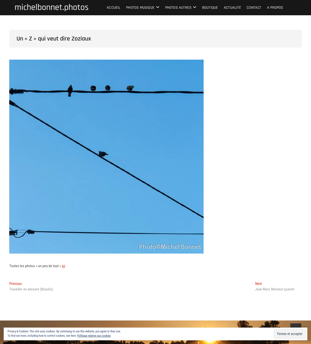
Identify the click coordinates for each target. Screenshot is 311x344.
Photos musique (140, 7)
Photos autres (178, 7)
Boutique (210, 7)
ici (63, 266)
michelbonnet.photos (52, 7)
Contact (254, 7)
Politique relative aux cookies (94, 335)
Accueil (113, 7)
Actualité (232, 7)
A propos (275, 7)
